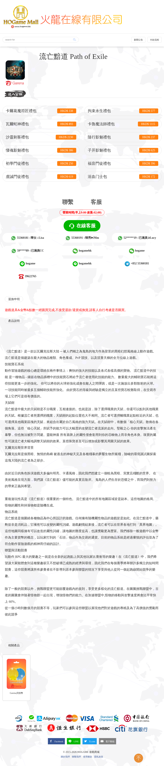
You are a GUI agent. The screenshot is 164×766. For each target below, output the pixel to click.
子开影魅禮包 (123, 150)
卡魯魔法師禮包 (123, 124)
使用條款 (87, 757)
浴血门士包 (123, 176)
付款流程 (154, 40)
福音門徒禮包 (123, 163)
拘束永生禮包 (123, 110)
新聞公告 (138, 40)
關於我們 (65, 757)
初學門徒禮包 (41, 163)
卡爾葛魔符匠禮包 (41, 110)
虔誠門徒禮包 (41, 176)
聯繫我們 (76, 757)
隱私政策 (98, 757)
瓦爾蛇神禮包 (41, 124)
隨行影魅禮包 (123, 137)
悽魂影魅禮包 (41, 150)
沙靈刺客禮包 (41, 137)
